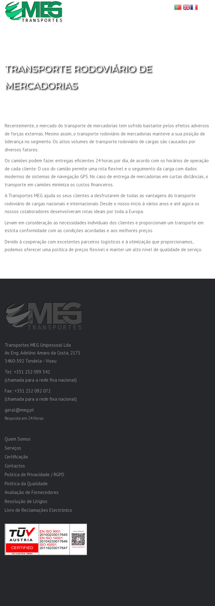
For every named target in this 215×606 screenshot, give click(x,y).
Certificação (16, 457)
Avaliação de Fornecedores (32, 492)
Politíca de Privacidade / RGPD (34, 474)
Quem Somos (18, 439)
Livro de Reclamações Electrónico (38, 510)
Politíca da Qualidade (26, 483)
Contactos (15, 466)
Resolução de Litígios (26, 501)
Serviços (13, 448)
